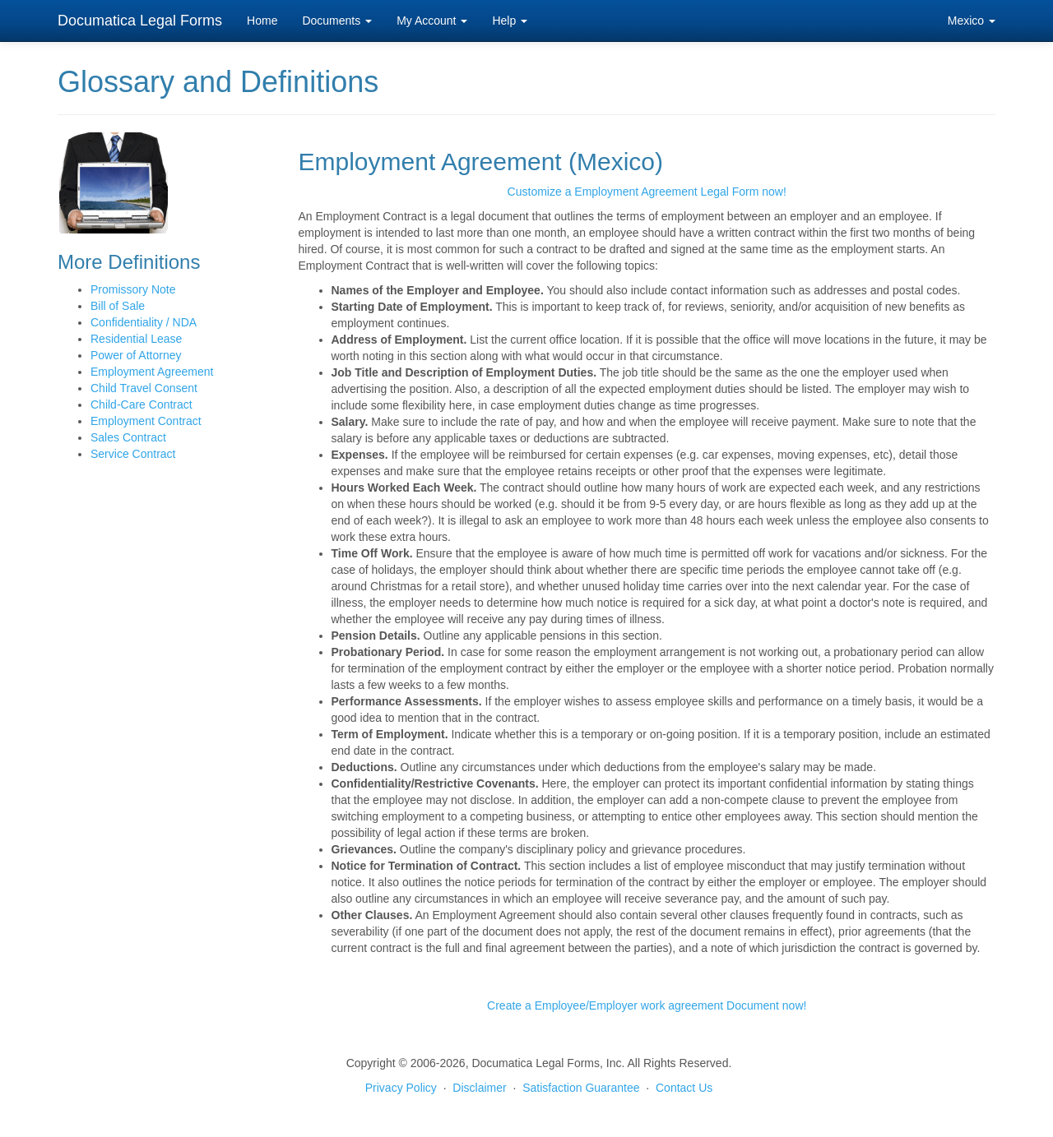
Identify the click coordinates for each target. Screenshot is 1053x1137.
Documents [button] (337, 20)
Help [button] (509, 20)
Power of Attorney (136, 355)
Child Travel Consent (143, 388)
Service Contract (132, 453)
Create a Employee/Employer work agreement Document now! (646, 1005)
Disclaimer (479, 1087)
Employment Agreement (151, 371)
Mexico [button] (971, 20)
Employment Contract (146, 421)
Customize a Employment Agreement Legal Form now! (647, 191)
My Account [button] (432, 20)
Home (262, 20)
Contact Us (684, 1087)
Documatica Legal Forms (140, 20)
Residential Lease (136, 338)
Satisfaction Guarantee (580, 1087)
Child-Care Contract (141, 404)
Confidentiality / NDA (143, 322)
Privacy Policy (401, 1087)
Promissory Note (132, 289)
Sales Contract (128, 437)
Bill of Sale (117, 305)
